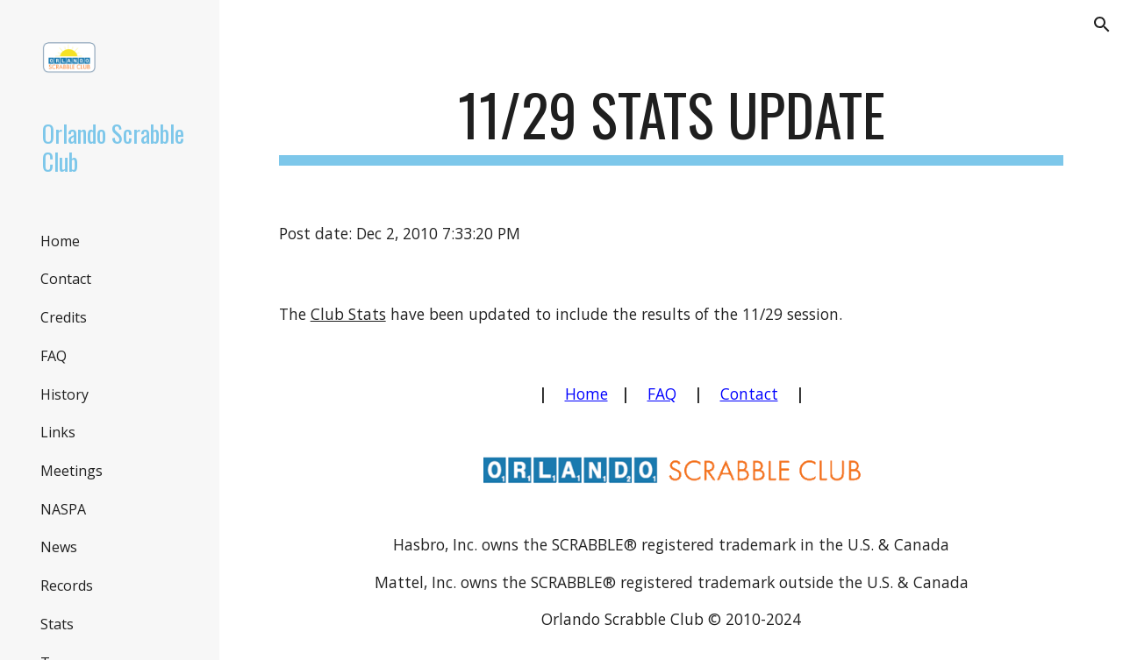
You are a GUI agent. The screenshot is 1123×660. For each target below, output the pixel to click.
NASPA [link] (63, 509)
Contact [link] (65, 278)
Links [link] (57, 432)
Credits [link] (63, 317)
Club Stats (348, 313)
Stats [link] (57, 624)
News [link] (58, 547)
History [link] (64, 394)
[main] (671, 123)
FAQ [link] (53, 355)
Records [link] (66, 585)
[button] (1102, 25)
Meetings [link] (71, 470)
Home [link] (60, 241)
